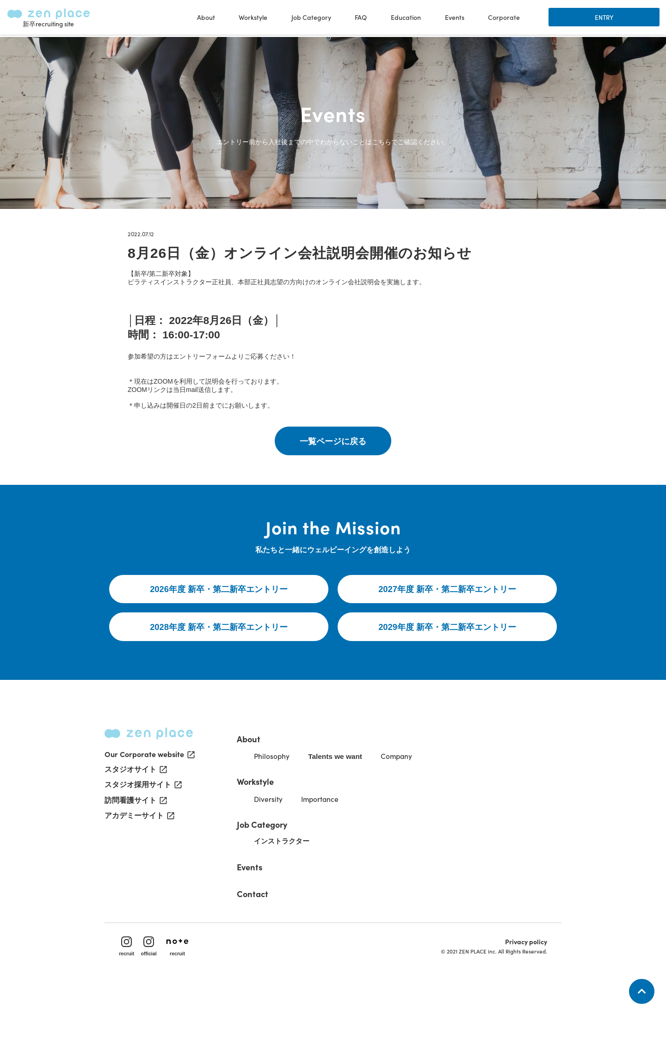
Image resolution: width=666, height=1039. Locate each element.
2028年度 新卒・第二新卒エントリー (219, 667)
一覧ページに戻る (333, 467)
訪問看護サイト (135, 851)
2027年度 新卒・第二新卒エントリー (447, 628)
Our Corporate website (149, 804)
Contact (265, 938)
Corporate (503, 18)
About (261, 782)
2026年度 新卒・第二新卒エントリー (219, 628)
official (153, 995)
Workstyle (269, 826)
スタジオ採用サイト (142, 835)
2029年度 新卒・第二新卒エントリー (447, 667)
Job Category (275, 869)
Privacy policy (522, 991)
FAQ (360, 18)
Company (417, 801)
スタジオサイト (135, 820)
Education (405, 18)
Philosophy (285, 801)
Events (453, 18)
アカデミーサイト (139, 867)
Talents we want (352, 802)
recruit (130, 995)
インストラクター (297, 887)
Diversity (281, 844)
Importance (336, 844)
